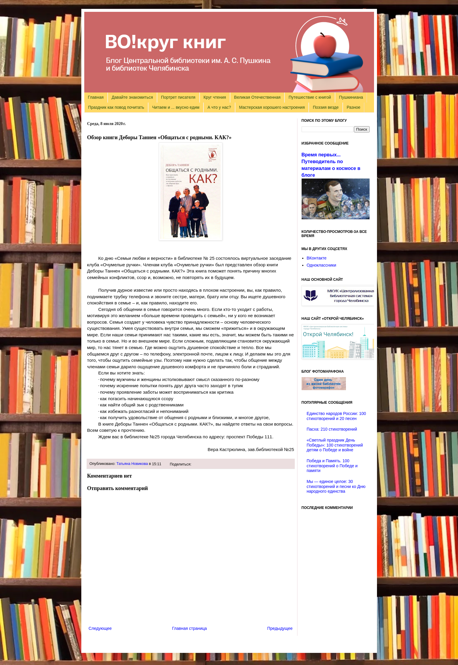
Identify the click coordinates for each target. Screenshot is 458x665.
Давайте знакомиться (132, 97)
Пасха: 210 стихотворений (332, 429)
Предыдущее (280, 628)
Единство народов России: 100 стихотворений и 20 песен (336, 416)
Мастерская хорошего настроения (272, 107)
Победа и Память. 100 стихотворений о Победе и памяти (332, 465)
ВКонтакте (316, 258)
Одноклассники (321, 265)
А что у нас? (219, 107)
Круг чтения (214, 97)
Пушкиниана (351, 97)
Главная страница (189, 628)
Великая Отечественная (257, 97)
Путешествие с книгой (310, 97)
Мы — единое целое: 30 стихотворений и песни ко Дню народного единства (336, 486)
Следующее (100, 628)
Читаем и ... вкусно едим (176, 107)
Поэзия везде (326, 107)
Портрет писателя (178, 97)
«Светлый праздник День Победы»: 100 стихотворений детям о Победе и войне (335, 445)
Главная (95, 97)
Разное (353, 107)
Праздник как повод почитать (116, 107)
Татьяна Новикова (132, 464)
